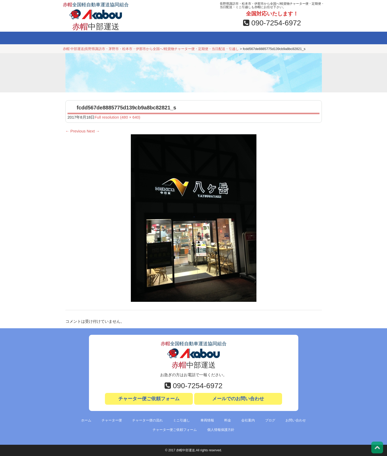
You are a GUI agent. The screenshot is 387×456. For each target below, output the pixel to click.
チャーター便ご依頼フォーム (149, 398)
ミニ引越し (143, 38)
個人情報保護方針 (220, 430)
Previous (75, 131)
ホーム (77, 38)
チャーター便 (107, 38)
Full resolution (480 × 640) (117, 117)
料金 (208, 38)
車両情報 (177, 38)
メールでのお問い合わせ (238, 398)
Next (93, 131)
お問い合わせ (304, 38)
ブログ (271, 38)
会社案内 (238, 38)
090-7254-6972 (272, 23)
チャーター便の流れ (147, 420)
